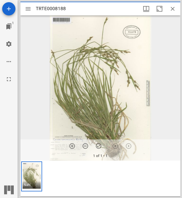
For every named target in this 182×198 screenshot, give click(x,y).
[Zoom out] (85, 146)
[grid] (100, 178)
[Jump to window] (8, 26)
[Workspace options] (8, 61)
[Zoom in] (72, 146)
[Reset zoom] (98, 146)
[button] (32, 176)
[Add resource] (8, 8)
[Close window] (172, 8)
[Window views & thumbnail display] (146, 8)
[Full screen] (8, 79)
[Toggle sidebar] (28, 8)
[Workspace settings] (8, 44)
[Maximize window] (159, 8)
